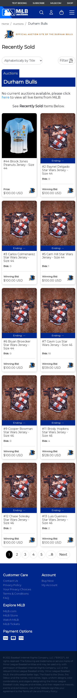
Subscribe (39, 3)
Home (5, 23)
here (5, 97)
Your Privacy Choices (17, 589)
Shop (70, 3)
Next (63, 554)
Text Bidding (19, 3)
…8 (51, 554)
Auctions (18, 23)
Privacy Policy (12, 585)
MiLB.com (55, 3)
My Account (49, 585)
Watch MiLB (11, 619)
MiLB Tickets (11, 624)
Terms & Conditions (16, 593)
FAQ (6, 597)
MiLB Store (10, 615)
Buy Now (48, 580)
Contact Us (10, 580)
